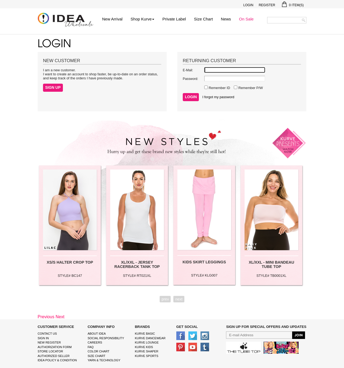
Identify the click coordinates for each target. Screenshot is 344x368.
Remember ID (219, 88)
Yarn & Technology (104, 360)
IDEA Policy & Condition (57, 360)
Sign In (43, 338)
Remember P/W (250, 88)
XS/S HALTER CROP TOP (70, 262)
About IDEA (97, 333)
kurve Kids (144, 347)
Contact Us (47, 333)
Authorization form (55, 347)
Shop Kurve (142, 19)
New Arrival (112, 19)
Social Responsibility (106, 338)
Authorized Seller (54, 356)
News (226, 19)
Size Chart (203, 19)
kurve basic (145, 333)
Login (248, 5)
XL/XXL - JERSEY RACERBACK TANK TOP (137, 264)
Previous (46, 316)
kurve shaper (146, 351)
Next (60, 316)
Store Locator (50, 351)
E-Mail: (188, 70)
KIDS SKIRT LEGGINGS (204, 262)
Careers (95, 342)
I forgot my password (218, 97)
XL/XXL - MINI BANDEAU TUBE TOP (271, 264)
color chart (98, 351)
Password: (190, 79)
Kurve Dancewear (150, 338)
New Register (49, 342)
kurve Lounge (147, 342)
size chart (96, 356)
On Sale (246, 19)
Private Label (174, 19)
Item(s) (293, 5)
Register (267, 5)
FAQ (91, 347)
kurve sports (146, 356)
